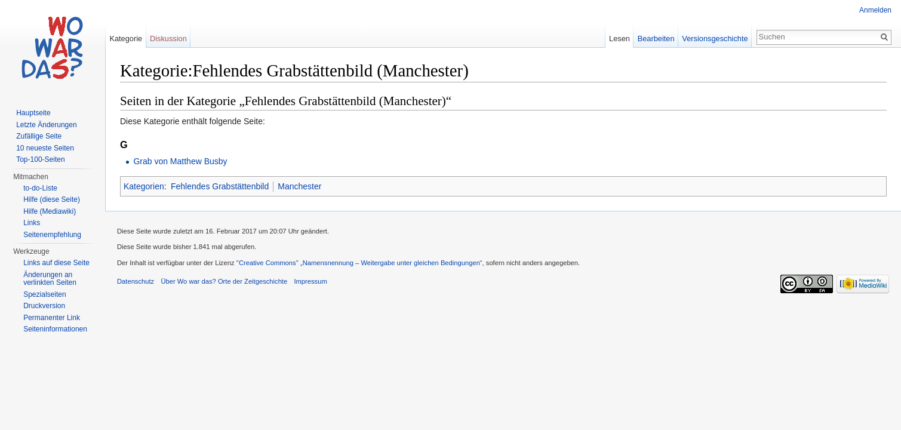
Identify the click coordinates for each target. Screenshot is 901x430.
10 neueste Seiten (45, 148)
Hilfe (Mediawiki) (49, 211)
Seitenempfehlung (52, 235)
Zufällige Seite (38, 136)
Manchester (299, 186)
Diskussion (168, 38)
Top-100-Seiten (40, 159)
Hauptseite (33, 113)
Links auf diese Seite (56, 263)
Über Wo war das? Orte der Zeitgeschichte (224, 281)
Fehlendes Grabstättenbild (220, 186)
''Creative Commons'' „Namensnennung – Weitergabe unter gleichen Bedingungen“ (359, 262)
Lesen (619, 38)
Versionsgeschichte (715, 38)
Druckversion (44, 306)
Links (31, 223)
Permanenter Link (51, 318)
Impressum (310, 281)
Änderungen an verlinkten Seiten (49, 279)
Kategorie (125, 38)
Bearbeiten (656, 38)
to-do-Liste (40, 188)
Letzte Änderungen (46, 125)
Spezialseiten (44, 294)
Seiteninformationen (55, 329)
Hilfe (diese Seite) (51, 199)
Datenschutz (135, 281)
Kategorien (144, 186)
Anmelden (875, 10)
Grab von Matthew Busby (180, 161)
